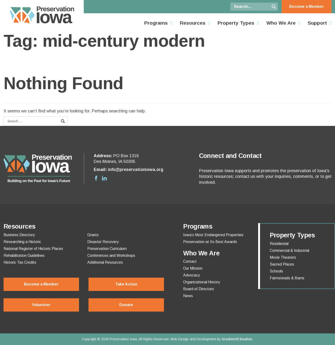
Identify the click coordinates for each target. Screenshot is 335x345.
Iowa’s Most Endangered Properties (213, 235)
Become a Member (306, 7)
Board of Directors (198, 289)
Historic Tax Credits (20, 262)
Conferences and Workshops (111, 256)
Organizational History (201, 282)
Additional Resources (105, 262)
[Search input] (251, 7)
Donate (126, 305)
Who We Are (281, 23)
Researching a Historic (22, 242)
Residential (279, 244)
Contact (190, 261)
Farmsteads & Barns (287, 278)
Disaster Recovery (103, 242)
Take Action (126, 284)
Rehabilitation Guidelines (24, 256)
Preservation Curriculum (107, 249)
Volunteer (41, 305)
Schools (276, 271)
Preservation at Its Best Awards (210, 242)
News (188, 296)
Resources (192, 23)
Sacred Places (282, 264)
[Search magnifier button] (274, 7)
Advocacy (191, 275)
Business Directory (19, 235)
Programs (156, 23)
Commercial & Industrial (289, 251)
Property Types (236, 23)
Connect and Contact (230, 155)
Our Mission (192, 268)
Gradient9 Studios (237, 339)
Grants (93, 235)
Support (317, 23)
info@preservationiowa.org (135, 169)
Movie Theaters (283, 257)
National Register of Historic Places (33, 249)
